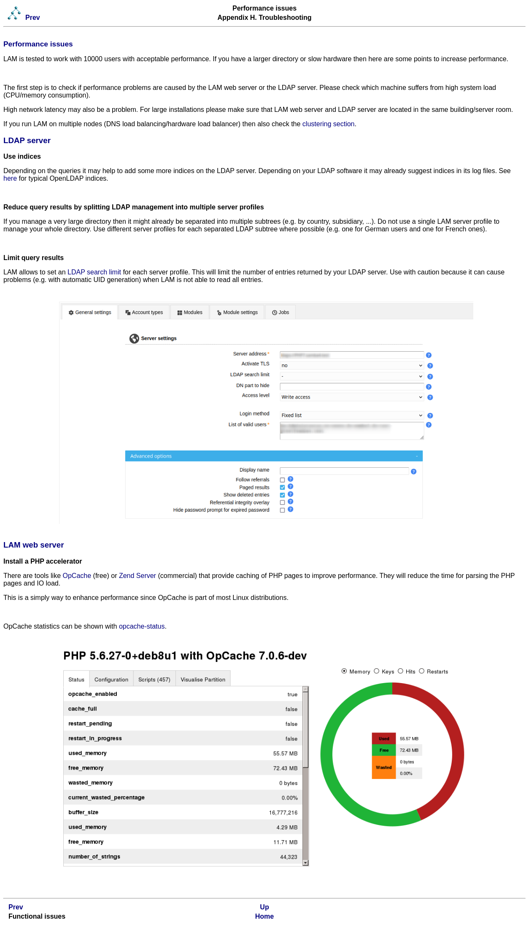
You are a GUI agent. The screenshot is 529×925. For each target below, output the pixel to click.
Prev (32, 17)
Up (264, 907)
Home (264, 916)
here (10, 178)
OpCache (77, 575)
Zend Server (137, 575)
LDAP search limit (94, 272)
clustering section (328, 123)
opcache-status (142, 626)
